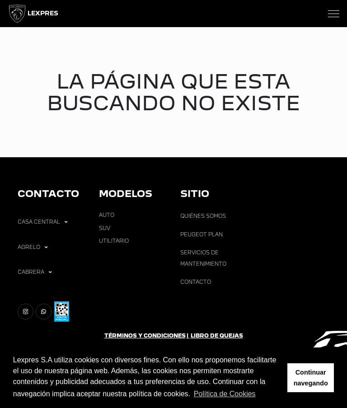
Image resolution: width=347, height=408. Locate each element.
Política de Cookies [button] (225, 394)
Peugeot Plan (201, 234)
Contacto (195, 282)
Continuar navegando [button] (311, 378)
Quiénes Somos (203, 216)
